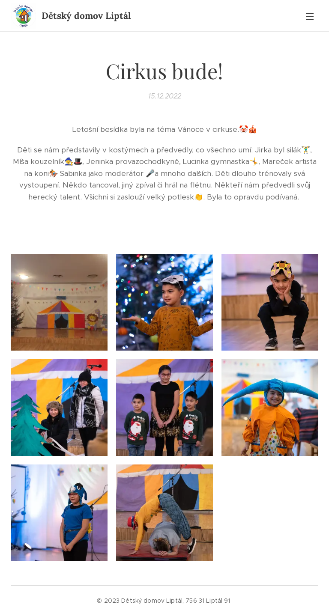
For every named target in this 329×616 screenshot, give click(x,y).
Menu (310, 16)
